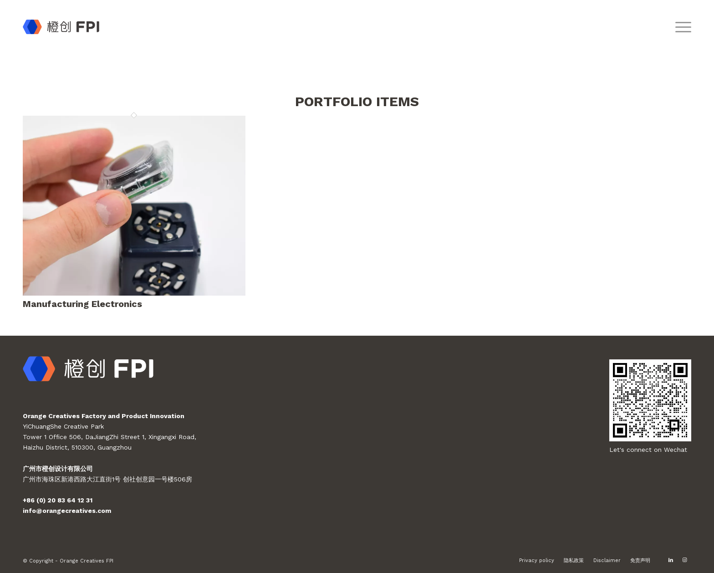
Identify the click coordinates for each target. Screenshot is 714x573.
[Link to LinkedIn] (671, 560)
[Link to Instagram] (684, 560)
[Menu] (680, 27)
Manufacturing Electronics (82, 303)
